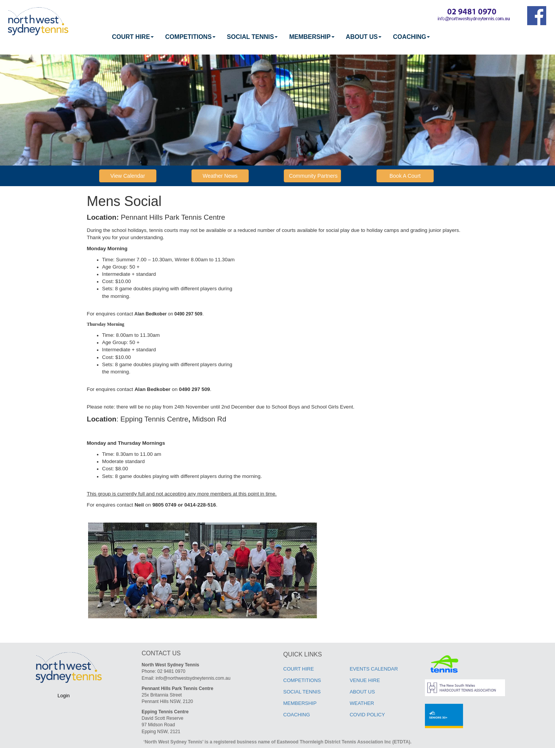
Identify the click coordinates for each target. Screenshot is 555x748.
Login (64, 695)
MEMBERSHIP (311, 37)
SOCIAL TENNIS (252, 37)
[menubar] (271, 37)
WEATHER (362, 703)
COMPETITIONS (190, 37)
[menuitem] (133, 37)
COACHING (411, 37)
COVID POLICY (367, 714)
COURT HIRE (133, 37)
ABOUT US (364, 37)
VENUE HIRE (365, 680)
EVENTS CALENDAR (374, 669)
